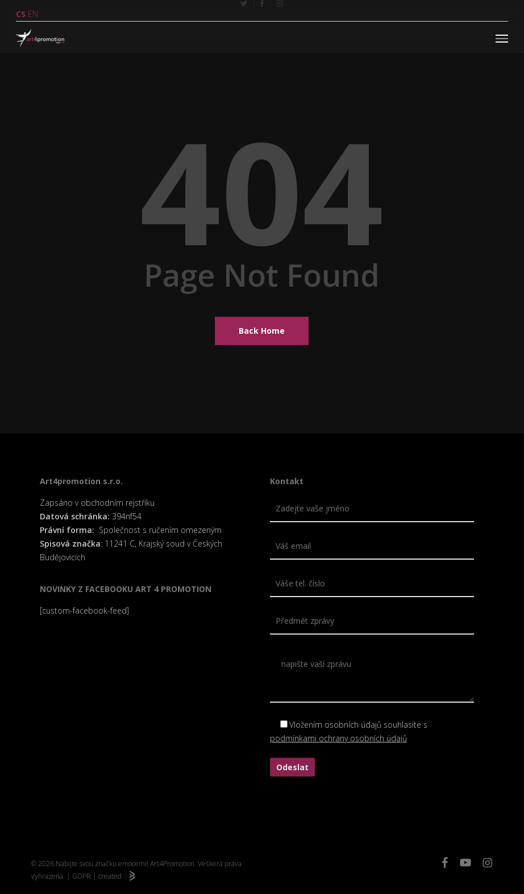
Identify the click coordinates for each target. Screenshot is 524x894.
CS (21, 14)
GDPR (81, 876)
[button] (502, 38)
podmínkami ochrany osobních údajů (338, 738)
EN (33, 14)
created (116, 876)
